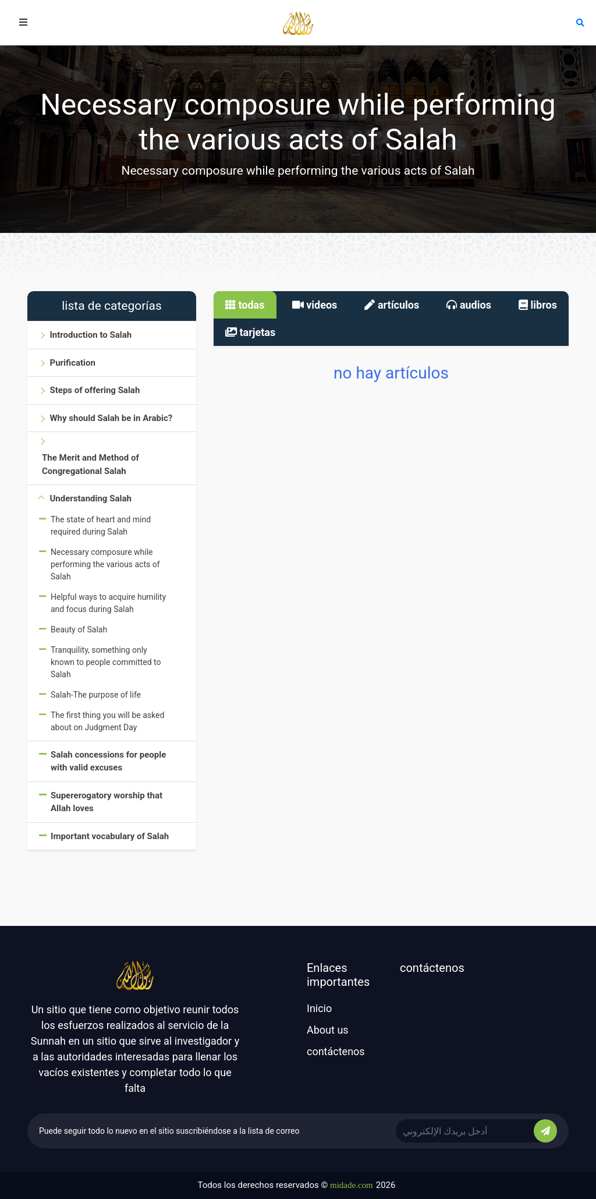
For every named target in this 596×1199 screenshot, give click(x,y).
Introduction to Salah (90, 335)
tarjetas (250, 332)
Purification (72, 363)
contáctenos (336, 1051)
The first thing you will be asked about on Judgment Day (107, 721)
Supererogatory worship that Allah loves (106, 802)
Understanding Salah (90, 498)
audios (468, 305)
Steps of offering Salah (94, 390)
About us (328, 1030)
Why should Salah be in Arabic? (110, 418)
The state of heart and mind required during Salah (101, 525)
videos (315, 305)
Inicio (319, 1008)
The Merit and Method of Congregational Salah (90, 464)
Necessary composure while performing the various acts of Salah (105, 564)
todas (245, 305)
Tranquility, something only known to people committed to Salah (106, 662)
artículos (391, 305)
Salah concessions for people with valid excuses (108, 761)
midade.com (351, 1185)
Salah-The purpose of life (96, 694)
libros (538, 305)
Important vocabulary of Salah (110, 836)
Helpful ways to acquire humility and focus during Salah (108, 603)
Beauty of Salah (79, 629)
